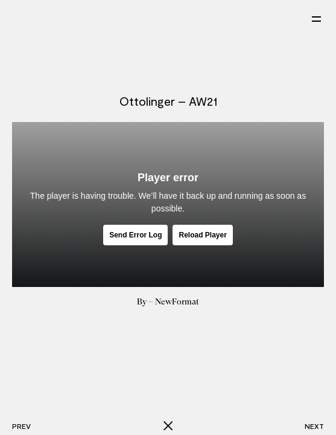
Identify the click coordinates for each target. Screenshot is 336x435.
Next (314, 426)
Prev (21, 426)
